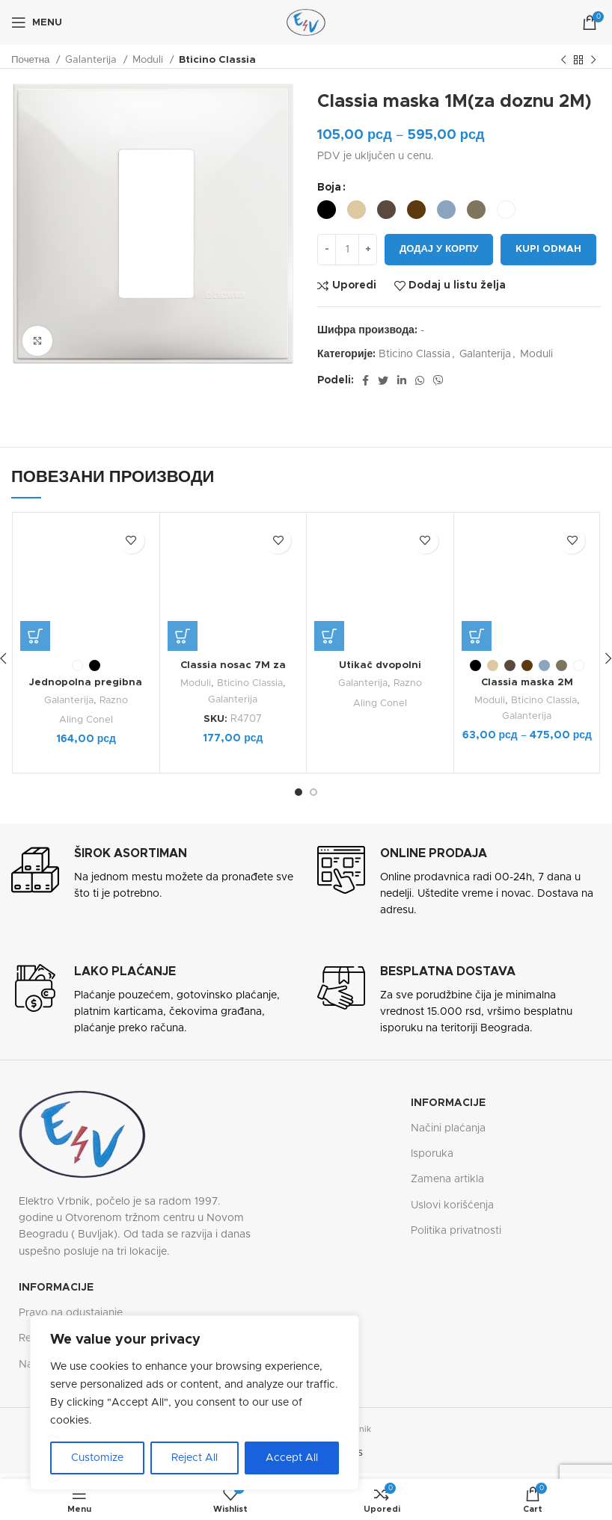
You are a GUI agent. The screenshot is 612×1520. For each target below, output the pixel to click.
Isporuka (432, 1153)
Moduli (149, 60)
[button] (183, 636)
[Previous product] (563, 60)
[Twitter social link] (383, 380)
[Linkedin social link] (402, 380)
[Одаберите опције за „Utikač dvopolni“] (329, 522)
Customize (97, 1458)
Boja (329, 187)
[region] (194, 1402)
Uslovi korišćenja (452, 1204)
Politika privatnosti (456, 1230)
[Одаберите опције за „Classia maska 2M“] (477, 636)
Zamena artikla (447, 1178)
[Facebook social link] (365, 380)
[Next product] (593, 60)
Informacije (448, 1102)
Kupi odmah (548, 249)
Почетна (31, 60)
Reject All (194, 1458)
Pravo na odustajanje (71, 1312)
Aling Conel (86, 639)
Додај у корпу (439, 249)
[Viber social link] (438, 380)
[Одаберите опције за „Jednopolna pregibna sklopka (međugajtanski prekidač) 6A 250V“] (35, 555)
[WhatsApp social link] (420, 380)
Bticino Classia (217, 60)
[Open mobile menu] (37, 22)
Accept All (292, 1458)
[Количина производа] (347, 249)
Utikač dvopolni (380, 551)
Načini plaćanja (448, 1127)
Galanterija (92, 60)
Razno (114, 619)
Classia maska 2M (527, 682)
